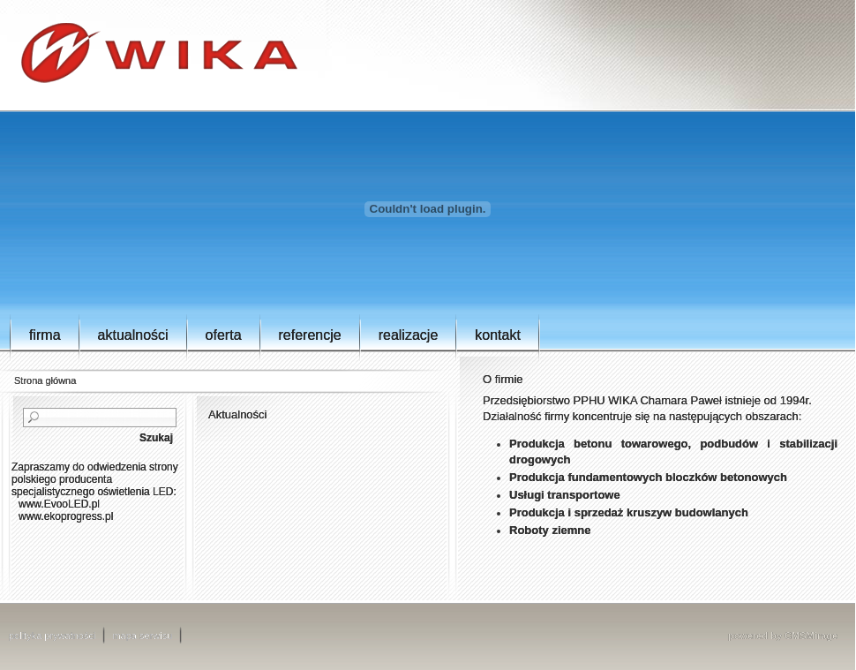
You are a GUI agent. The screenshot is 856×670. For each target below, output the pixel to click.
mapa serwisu (142, 635)
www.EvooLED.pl (59, 504)
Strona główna (45, 380)
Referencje (310, 335)
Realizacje (409, 335)
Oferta (224, 335)
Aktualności (133, 335)
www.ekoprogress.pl (66, 516)
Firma (45, 335)
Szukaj (156, 438)
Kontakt (498, 335)
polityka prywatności (52, 635)
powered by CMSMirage (782, 635)
